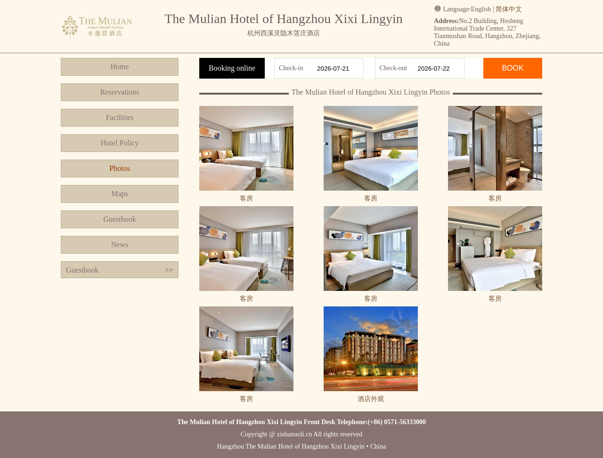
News (119, 245)
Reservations (119, 92)
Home (119, 67)
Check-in (291, 68)
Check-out (393, 68)
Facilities (120, 117)
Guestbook (119, 219)
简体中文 (509, 9)
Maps (119, 194)
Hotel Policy (120, 143)
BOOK (512, 68)
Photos (119, 168)
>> (169, 270)
